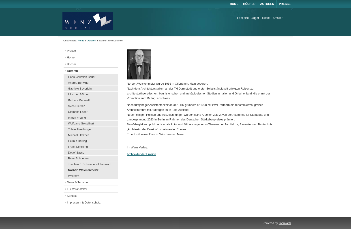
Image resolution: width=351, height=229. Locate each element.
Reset (266, 17)
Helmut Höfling (77, 141)
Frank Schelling (78, 146)
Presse (285, 4)
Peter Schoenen (78, 158)
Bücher (71, 64)
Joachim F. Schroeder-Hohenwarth (90, 164)
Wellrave (73, 176)
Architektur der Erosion (141, 154)
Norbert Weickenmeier (83, 170)
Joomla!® (285, 223)
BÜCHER (249, 4)
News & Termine (77, 182)
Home (234, 4)
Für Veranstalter (77, 189)
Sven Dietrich (76, 106)
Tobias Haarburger (80, 129)
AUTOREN (267, 4)
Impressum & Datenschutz (84, 202)
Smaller (278, 17)
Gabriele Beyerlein (80, 88)
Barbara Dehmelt (79, 100)
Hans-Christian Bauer (81, 77)
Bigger (255, 17)
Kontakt (72, 195)
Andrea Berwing (78, 82)
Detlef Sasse (76, 152)
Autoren (91, 40)
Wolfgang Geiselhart (81, 123)
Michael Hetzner (78, 135)
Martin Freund (77, 117)
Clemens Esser (78, 111)
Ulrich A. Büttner (78, 94)
